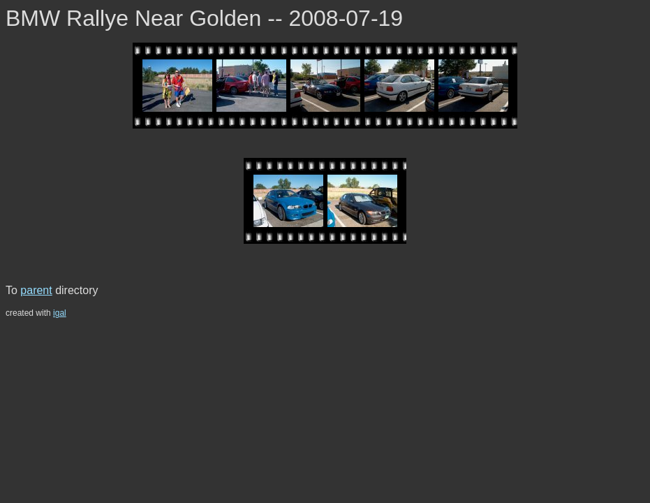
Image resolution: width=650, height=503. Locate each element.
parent (36, 290)
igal (59, 313)
